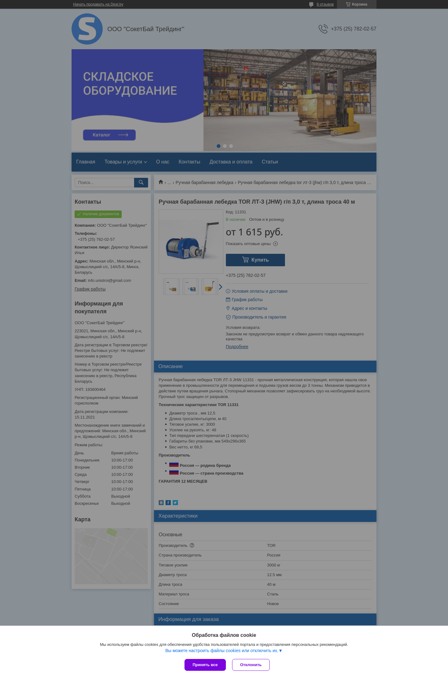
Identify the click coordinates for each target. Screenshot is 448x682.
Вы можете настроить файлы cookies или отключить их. (221, 650)
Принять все (205, 664)
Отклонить (251, 664)
